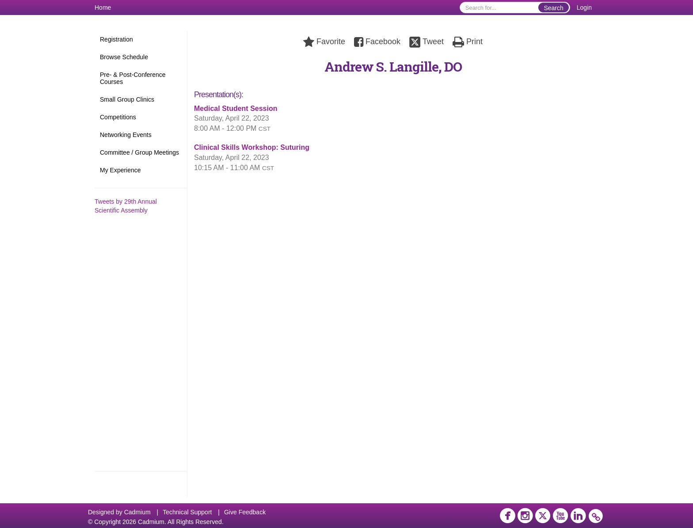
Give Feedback (245, 512)
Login (584, 7)
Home (103, 7)
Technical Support (187, 512)
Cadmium (137, 512)
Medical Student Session (235, 108)
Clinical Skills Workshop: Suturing (251, 147)
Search (553, 7)
